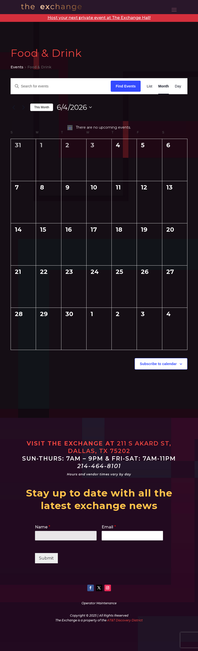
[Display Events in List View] (149, 86)
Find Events (126, 86)
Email (109, 527)
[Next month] (23, 107)
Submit (46, 558)
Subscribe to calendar (158, 364)
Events (17, 67)
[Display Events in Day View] (178, 86)
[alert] (99, 127)
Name (42, 527)
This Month (41, 107)
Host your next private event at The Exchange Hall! (99, 17)
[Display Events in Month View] (163, 86)
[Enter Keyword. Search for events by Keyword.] (61, 86)
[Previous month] (14, 107)
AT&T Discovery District (125, 620)
